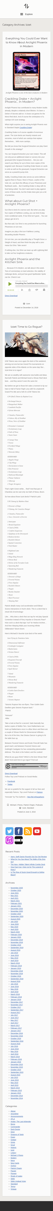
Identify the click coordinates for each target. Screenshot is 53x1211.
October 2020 (16, 914)
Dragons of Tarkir (17, 1135)
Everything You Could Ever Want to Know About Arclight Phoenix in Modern (26, 42)
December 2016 (17, 1033)
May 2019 (14, 958)
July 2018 (14, 984)
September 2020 (17, 916)
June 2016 (15, 1049)
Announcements (17, 1116)
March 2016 (15, 1057)
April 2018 (14, 992)
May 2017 (14, 1020)
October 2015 (16, 1070)
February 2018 (16, 997)
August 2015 (15, 1075)
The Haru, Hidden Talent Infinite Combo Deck (28, 864)
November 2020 (17, 911)
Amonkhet (14, 1114)
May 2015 (14, 1083)
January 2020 (16, 937)
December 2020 (17, 909)
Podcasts (39, 805)
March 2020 (15, 932)
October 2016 (16, 1039)
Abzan (13, 1111)
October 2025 (16, 890)
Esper (13, 1137)
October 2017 (16, 1007)
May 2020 (14, 927)
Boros (13, 1124)
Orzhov (13, 1166)
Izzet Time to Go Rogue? (26, 326)
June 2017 (15, 1018)
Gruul (13, 1145)
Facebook (11, 781)
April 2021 (14, 898)
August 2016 (15, 1044)
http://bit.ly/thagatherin (35, 797)
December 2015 (17, 1065)
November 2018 (17, 974)
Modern (13, 1158)
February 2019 (16, 966)
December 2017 (17, 1002)
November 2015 (17, 1067)
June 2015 (15, 1080)
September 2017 (17, 1010)
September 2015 (17, 1072)
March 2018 (15, 994)
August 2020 (15, 919)
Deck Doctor (15, 1129)
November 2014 (17, 1098)
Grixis (13, 1142)
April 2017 (14, 1023)
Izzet (28, 304)
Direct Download (11, 296)
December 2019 (17, 940)
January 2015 (16, 1093)
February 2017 (16, 1028)
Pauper (13, 1171)
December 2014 (17, 1096)
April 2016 (14, 1054)
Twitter (9, 784)
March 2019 (15, 963)
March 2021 (15, 901)
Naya (13, 1161)
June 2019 (15, 955)
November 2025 (17, 888)
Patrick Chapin (29, 805)
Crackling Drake (26, 128)
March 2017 (15, 1026)
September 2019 (17, 948)
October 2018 (16, 976)
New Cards (15, 1163)
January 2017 (16, 1031)
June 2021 (15, 893)
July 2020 (14, 922)
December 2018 (17, 971)
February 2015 (16, 1090)
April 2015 (14, 1085)
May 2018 (14, 989)
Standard (30, 808)
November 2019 (17, 942)
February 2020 (16, 935)
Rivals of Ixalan (16, 1176)
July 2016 (14, 1046)
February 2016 (16, 1059)
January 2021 (16, 906)
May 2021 (14, 896)
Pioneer (14, 1174)
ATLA (13, 1119)
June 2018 (15, 987)
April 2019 (14, 961)
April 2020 (14, 929)
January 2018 (16, 1000)
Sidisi (13, 1179)
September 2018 (17, 979)
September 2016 (17, 1041)
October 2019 (16, 945)
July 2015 (14, 1077)
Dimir (13, 1132)
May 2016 (14, 1052)
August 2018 (15, 981)
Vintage (13, 1189)
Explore (26, 14)
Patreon (40, 792)
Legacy (13, 1153)
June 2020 (15, 924)
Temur (13, 1186)
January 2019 (16, 968)
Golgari (13, 1140)
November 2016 (17, 1036)
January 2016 (16, 1062)
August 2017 (15, 1013)
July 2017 (14, 1015)
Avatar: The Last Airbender (21, 1122)
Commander (15, 1127)
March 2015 (15, 1088)
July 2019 (14, 953)
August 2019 (15, 950)
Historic (13, 1148)
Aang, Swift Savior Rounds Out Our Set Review (29, 857)
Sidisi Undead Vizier (18, 1181)
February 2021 (16, 903)
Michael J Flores (16, 805)
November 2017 (17, 1005)
